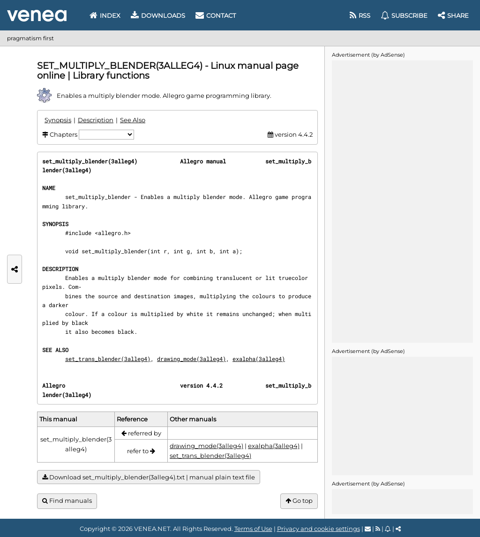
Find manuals (67, 501)
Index (105, 15)
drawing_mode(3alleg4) (191, 358)
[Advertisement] (402, 200)
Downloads (158, 15)
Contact (215, 15)
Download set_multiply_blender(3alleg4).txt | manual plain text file (148, 477)
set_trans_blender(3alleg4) (107, 358)
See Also (132, 120)
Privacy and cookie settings (318, 528)
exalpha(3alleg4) (258, 358)
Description (95, 120)
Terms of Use (253, 528)
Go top (299, 501)
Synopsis (58, 120)
